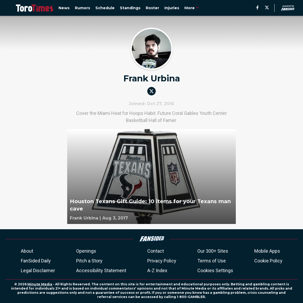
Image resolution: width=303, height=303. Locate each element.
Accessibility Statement (101, 270)
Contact (155, 251)
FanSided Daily (36, 260)
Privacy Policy (161, 260)
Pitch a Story (89, 260)
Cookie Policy (268, 260)
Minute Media (39, 284)
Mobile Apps (267, 251)
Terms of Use (211, 260)
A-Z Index (157, 270)
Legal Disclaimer (38, 270)
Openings (86, 251)
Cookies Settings (215, 270)
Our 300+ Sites (212, 251)
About (27, 251)
